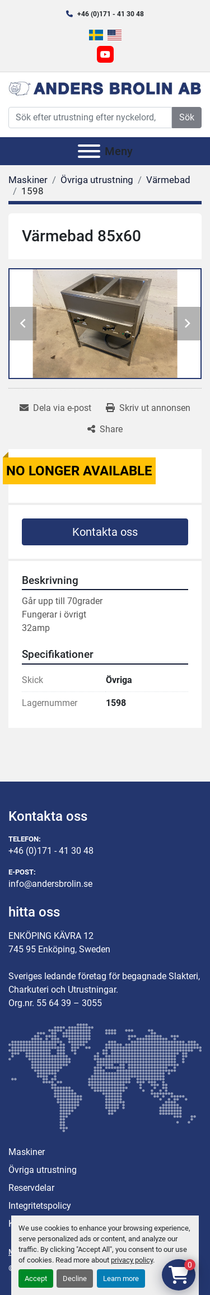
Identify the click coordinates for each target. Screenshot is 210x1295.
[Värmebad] (168, 179)
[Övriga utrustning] (96, 179)
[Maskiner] (28, 179)
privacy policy (132, 1260)
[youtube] (105, 54)
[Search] (90, 117)
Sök (186, 117)
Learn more (121, 1278)
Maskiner (26, 1152)
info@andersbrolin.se (50, 883)
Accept (36, 1278)
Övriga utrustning (42, 1170)
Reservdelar (31, 1187)
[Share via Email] (55, 408)
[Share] (105, 429)
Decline (75, 1278)
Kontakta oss (105, 532)
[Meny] (89, 151)
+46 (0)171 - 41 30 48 (110, 14)
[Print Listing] (148, 408)
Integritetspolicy (39, 1205)
